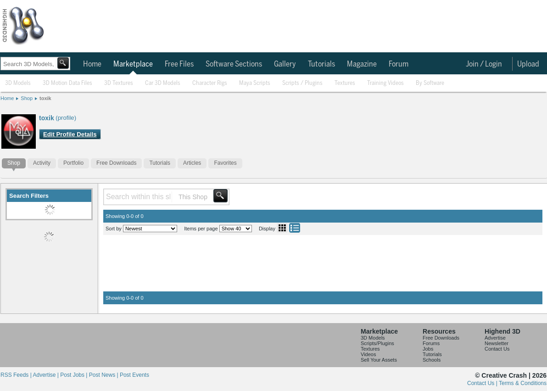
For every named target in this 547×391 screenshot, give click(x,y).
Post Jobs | (74, 375)
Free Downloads (116, 163)
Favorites (225, 163)
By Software (430, 83)
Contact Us (497, 349)
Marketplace (133, 64)
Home (92, 64)
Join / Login (484, 64)
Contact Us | (483, 383)
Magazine (362, 64)
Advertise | (46, 375)
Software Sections (234, 64)
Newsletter (496, 343)
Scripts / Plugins (302, 83)
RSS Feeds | (16, 375)
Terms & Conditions (523, 383)
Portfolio (73, 163)
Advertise (495, 338)
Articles (192, 163)
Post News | (104, 375)
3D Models (18, 83)
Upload (528, 64)
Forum (398, 64)
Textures (345, 83)
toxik (45, 98)
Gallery (285, 64)
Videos (368, 354)
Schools (432, 360)
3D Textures (118, 83)
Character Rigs (209, 83)
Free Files (179, 64)
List (294, 228)
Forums (431, 343)
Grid (282, 228)
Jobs (428, 349)
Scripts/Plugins (377, 343)
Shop (27, 98)
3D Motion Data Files (67, 83)
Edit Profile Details (70, 134)
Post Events (134, 375)
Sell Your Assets (379, 360)
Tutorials (321, 64)
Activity (41, 163)
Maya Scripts (254, 83)
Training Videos (385, 83)
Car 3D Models (162, 83)
